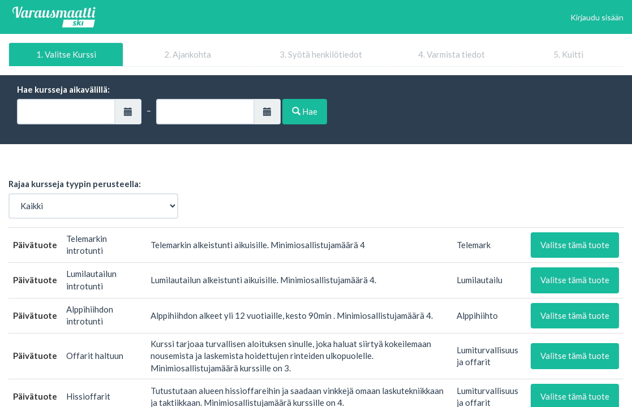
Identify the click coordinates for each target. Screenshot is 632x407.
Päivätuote (35, 245)
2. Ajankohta (187, 54)
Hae (304, 111)
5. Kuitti (568, 54)
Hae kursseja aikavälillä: (63, 89)
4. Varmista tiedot (451, 54)
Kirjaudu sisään (597, 17)
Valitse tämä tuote (574, 245)
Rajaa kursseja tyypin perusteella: (74, 184)
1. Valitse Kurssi (66, 54)
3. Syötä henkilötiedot (321, 54)
